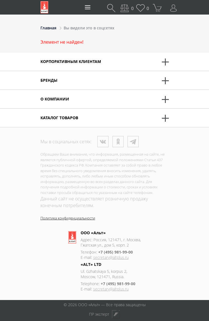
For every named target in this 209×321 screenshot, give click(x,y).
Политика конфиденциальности (67, 218)
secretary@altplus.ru (111, 257)
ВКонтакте (103, 141)
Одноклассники (118, 141)
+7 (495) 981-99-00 (115, 252)
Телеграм (133, 141)
